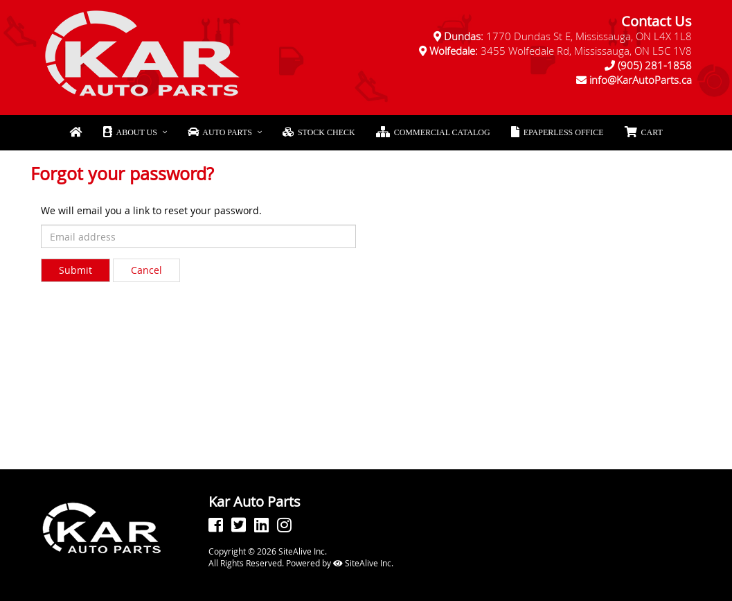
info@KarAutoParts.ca (640, 80)
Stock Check (319, 132)
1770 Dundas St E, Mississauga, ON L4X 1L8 (568, 36)
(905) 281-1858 (655, 65)
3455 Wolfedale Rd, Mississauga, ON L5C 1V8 (560, 51)
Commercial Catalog (433, 132)
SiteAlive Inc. (363, 562)
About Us (129, 132)
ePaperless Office (557, 132)
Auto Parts (220, 132)
